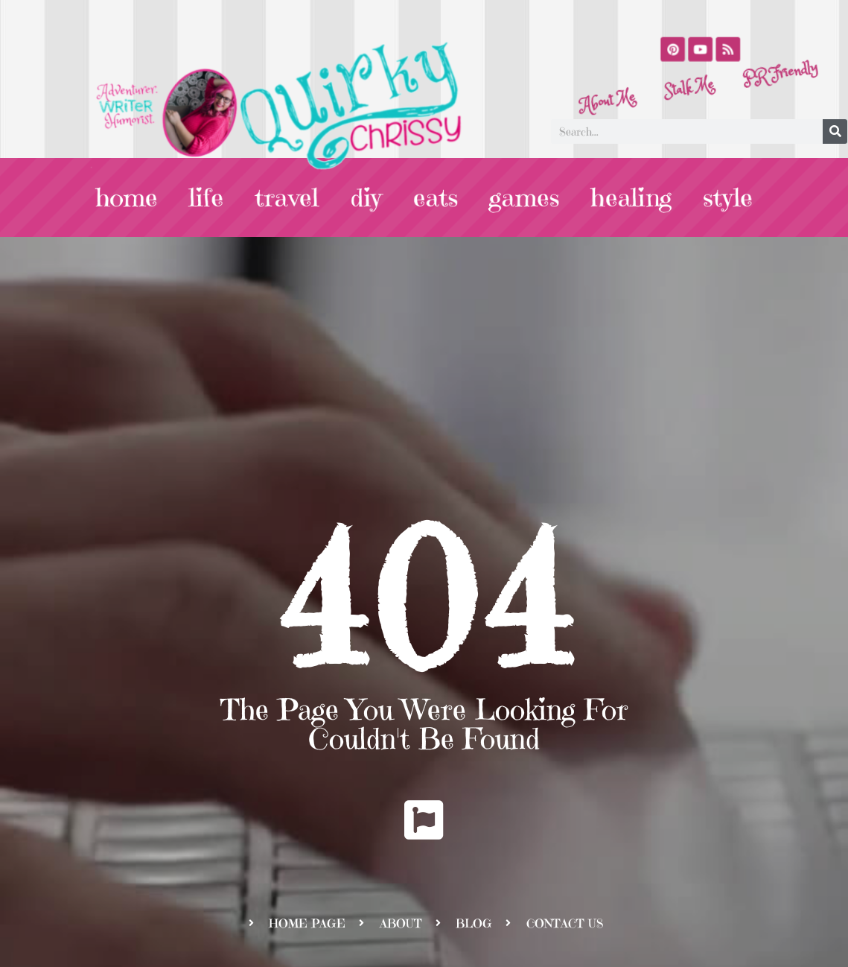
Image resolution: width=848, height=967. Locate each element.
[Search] (835, 131)
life (220, 198)
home (146, 198)
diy (370, 198)
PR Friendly (775, 57)
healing (617, 198)
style (708, 198)
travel (296, 198)
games (517, 198)
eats (435, 198)
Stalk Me (689, 90)
